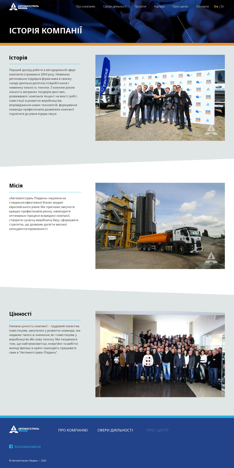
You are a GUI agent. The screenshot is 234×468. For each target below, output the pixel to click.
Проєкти (140, 6)
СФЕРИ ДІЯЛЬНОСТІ (115, 430)
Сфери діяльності (115, 6)
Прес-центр (180, 6)
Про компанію (85, 6)
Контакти (202, 6)
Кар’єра (159, 6)
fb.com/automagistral (28, 446)
